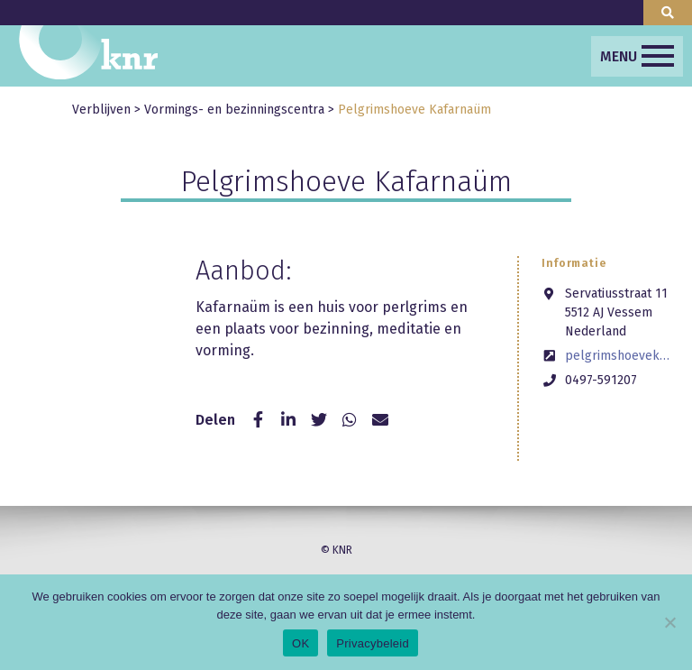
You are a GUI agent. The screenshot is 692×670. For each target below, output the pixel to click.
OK (300, 643)
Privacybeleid (372, 643)
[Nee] (669, 622)
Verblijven (101, 109)
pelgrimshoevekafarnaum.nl (617, 355)
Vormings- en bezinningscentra (234, 109)
